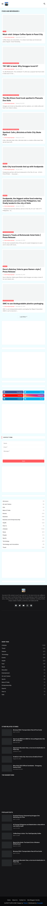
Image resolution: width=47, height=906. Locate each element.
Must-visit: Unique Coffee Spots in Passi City (23, 34)
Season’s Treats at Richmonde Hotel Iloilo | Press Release (22, 236)
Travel (23, 547)
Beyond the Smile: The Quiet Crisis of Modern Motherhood (26, 843)
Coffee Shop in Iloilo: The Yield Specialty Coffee (27, 833)
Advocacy (23, 501)
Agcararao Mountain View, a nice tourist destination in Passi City (29, 748)
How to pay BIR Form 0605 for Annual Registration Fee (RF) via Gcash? (29, 739)
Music (23, 667)
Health (23, 523)
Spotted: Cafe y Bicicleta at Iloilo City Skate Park (22, 133)
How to (23, 526)
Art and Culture (23, 504)
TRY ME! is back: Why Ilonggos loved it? (20, 66)
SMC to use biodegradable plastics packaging (23, 303)
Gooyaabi (40, 903)
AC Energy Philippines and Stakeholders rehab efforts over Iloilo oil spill (29, 825)
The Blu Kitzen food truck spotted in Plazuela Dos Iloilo (23, 99)
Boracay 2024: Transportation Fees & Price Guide (27, 730)
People (23, 535)
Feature (23, 651)
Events (23, 657)
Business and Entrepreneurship (23, 519)
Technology (23, 541)
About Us (14, 900)
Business (23, 516)
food (23, 664)
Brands (23, 513)
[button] (2, 3)
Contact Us (22, 900)
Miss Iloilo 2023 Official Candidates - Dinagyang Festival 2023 (27, 766)
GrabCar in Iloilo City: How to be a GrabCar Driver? (28, 756)
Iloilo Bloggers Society (33, 900)
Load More (23, 316)
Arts (23, 507)
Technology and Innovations (23, 544)
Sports (23, 538)
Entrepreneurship (23, 685)
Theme (25, 903)
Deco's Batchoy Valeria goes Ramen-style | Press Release (22, 270)
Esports (23, 688)
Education (23, 670)
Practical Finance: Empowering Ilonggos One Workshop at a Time (26, 816)
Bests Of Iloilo (23, 510)
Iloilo (23, 694)
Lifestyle (23, 529)
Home (9, 900)
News (23, 532)
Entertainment (23, 673)
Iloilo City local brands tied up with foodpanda (23, 166)
